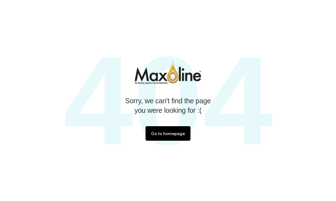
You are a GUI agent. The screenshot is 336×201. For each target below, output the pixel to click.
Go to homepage (168, 133)
